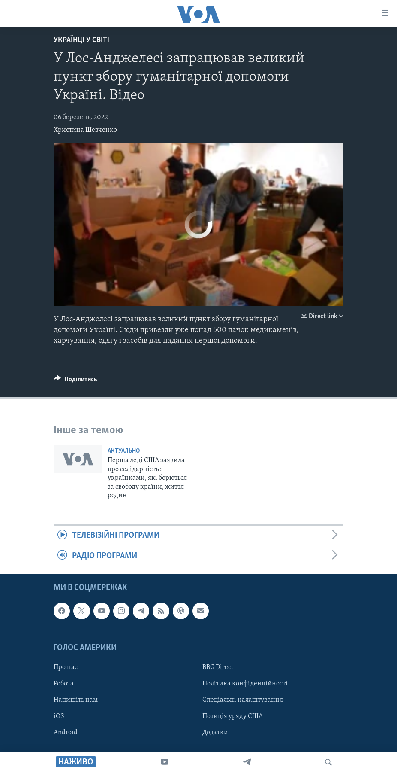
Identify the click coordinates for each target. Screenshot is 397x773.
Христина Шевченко (85, 130)
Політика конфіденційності (245, 683)
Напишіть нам (76, 700)
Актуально (124, 451)
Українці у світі (81, 40)
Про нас (66, 667)
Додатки (215, 732)
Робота (64, 683)
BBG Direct (217, 667)
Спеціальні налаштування (242, 700)
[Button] (75, 381)
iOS (59, 716)
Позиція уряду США (232, 716)
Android (66, 732)
